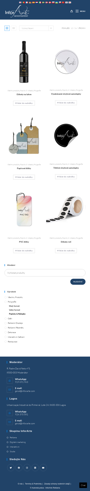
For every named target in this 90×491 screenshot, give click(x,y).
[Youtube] (43, 467)
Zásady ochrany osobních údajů (57, 484)
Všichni (81, 28)
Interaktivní (14, 447)
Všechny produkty (13, 90)
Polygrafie (37, 90)
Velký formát (14, 310)
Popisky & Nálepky (26, 90)
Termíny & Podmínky (33, 484)
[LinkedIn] (35, 467)
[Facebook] (19, 467)
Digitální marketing (18, 442)
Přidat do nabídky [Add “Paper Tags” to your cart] (24, 177)
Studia (12, 451)
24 (76, 28)
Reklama (13, 437)
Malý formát (14, 306)
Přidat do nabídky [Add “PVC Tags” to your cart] (24, 250)
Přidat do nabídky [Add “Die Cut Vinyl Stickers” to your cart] (66, 103)
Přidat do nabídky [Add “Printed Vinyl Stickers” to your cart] (66, 177)
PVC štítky (24, 241)
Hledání (77, 282)
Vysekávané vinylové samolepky (66, 94)
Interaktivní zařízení (16, 337)
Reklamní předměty (16, 327)
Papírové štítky (24, 168)
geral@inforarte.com (25, 391)
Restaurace (12, 341)
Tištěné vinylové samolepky (66, 168)
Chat (83, 485)
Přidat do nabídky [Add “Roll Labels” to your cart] (66, 250)
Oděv (10, 318)
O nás (20, 484)
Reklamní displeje (15, 323)
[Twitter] (10, 467)
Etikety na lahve (24, 94)
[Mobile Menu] (79, 11)
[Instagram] (27, 467)
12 (72, 28)
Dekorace (12, 332)
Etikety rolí (66, 241)
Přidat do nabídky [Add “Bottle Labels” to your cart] (24, 103)
